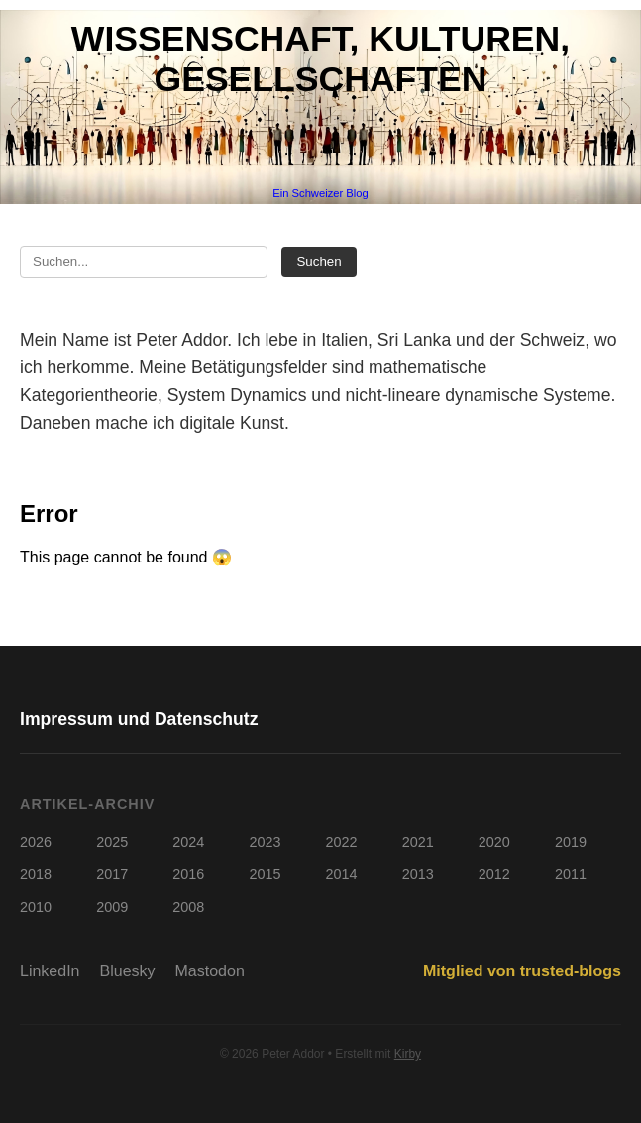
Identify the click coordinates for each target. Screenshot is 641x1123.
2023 (264, 842)
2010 (36, 907)
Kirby (407, 1054)
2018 (36, 874)
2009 (112, 907)
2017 (112, 874)
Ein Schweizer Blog (320, 193)
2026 (36, 842)
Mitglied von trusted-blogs (522, 971)
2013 (418, 874)
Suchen (318, 262)
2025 (112, 842)
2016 (188, 874)
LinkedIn (50, 971)
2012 (494, 874)
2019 (571, 842)
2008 (188, 907)
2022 (342, 842)
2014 (342, 874)
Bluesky (128, 971)
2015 (264, 874)
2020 (494, 842)
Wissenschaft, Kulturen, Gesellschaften (320, 59)
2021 (418, 842)
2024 (188, 842)
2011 (571, 874)
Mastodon (210, 971)
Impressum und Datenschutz (139, 719)
